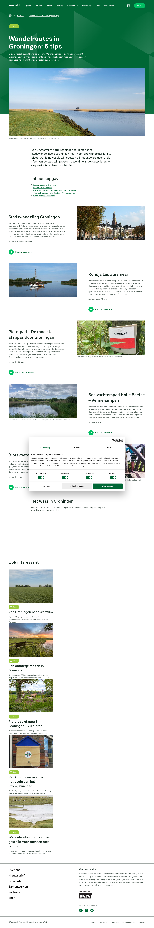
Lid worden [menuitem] (109, 5)
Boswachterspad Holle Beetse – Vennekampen (54, 193)
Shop (12, 897)
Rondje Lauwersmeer (42, 187)
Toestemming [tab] (45, 448)
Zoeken (138, 5)
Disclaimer (103, 922)
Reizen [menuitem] (49, 5)
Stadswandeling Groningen (45, 185)
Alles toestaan (107, 486)
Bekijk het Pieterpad (24, 372)
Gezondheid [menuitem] (72, 5)
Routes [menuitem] (39, 5)
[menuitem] (14, 5)
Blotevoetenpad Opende (44, 196)
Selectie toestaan (77, 486)
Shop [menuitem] (98, 5)
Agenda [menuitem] (27, 5)
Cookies (142, 922)
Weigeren (46, 486)
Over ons (14, 870)
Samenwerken (18, 886)
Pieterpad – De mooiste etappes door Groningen (55, 190)
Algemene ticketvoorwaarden (123, 922)
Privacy (92, 922)
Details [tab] (77, 448)
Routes (20, 15)
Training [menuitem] (59, 5)
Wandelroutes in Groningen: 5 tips (44, 15)
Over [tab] (109, 448)
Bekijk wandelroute (24, 252)
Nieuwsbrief (17, 875)
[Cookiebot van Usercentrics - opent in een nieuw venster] (113, 440)
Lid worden (16, 881)
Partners (14, 892)
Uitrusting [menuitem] (86, 5)
